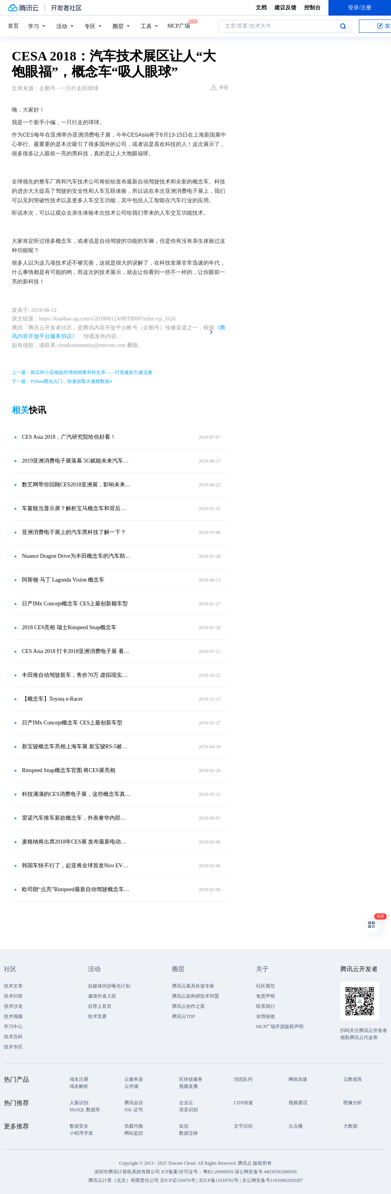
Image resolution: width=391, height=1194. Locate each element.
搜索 (343, 26)
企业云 (186, 1102)
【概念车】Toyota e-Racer (52, 699)
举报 (219, 87)
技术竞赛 (97, 1016)
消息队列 (243, 1079)
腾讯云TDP (183, 1016)
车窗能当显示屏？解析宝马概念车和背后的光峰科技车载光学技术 (76, 508)
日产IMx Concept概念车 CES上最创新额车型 (75, 604)
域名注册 (79, 1079)
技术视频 (13, 1016)
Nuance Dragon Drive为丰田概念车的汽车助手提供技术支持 (76, 556)
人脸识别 (79, 1102)
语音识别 (188, 1109)
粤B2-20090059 (219, 1171)
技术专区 (13, 1047)
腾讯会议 (133, 1102)
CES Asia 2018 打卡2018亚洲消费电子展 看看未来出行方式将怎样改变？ (76, 651)
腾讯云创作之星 (188, 1006)
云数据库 (352, 1079)
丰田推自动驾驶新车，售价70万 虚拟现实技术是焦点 (76, 675)
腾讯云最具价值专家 (193, 986)
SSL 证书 (133, 1109)
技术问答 (13, 996)
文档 (261, 8)
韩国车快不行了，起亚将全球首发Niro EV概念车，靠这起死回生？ (76, 865)
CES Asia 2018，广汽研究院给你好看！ (69, 437)
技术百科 (13, 1036)
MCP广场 (178, 25)
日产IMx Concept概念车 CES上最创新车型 (72, 723)
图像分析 (352, 1102)
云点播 (296, 1126)
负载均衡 (133, 1126)
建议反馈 (285, 8)
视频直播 (188, 1086)
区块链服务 (191, 1079)
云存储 (131, 1086)
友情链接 (265, 1016)
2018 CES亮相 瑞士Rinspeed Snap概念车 (69, 627)
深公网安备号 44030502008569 (266, 1171)
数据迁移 (188, 1133)
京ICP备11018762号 (219, 1180)
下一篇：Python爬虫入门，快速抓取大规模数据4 (62, 381)
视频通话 (298, 1102)
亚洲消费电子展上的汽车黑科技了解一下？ (74, 532)
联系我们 (265, 1006)
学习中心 (13, 1026)
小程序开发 (81, 1133)
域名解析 (79, 1086)
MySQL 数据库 (85, 1109)
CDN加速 (243, 1102)
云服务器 (133, 1079)
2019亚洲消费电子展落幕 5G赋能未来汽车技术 (76, 461)
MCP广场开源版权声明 (279, 1026)
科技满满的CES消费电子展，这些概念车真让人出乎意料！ (76, 794)
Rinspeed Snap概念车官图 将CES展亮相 (68, 770)
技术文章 (13, 986)
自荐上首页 (99, 1006)
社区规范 (265, 986)
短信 (183, 1126)
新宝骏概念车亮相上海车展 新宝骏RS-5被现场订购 (76, 746)
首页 (13, 26)
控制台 (312, 8)
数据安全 (79, 1126)
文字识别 (243, 1126)
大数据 (350, 1126)
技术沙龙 (13, 1006)
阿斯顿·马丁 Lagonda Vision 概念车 (63, 580)
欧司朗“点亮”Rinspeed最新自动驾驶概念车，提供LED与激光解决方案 (76, 889)
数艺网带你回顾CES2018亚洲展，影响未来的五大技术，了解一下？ (76, 485)
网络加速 (298, 1079)
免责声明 (265, 996)
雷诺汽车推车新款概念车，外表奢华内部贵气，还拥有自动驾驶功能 (76, 818)
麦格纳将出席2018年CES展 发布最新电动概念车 (76, 842)
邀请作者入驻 (102, 996)
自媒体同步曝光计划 (109, 986)
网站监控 (133, 1133)
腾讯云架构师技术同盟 (195, 996)
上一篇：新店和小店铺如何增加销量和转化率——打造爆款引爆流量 (82, 372)
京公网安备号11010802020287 (272, 1180)
